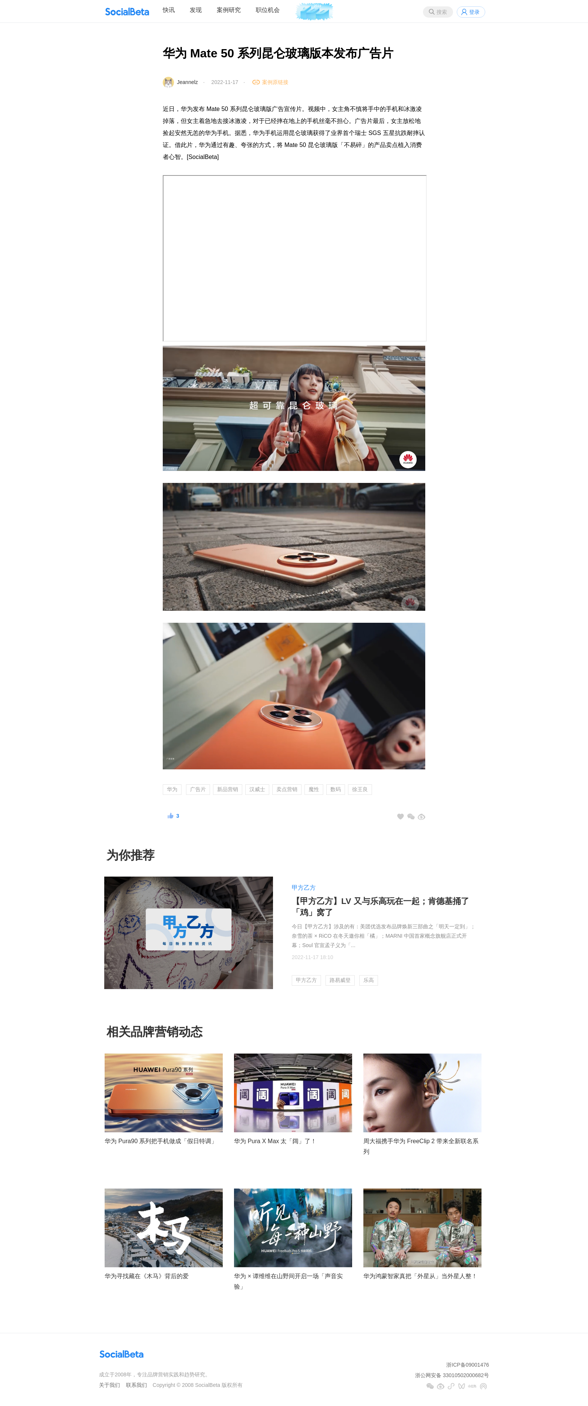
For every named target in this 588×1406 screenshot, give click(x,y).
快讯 (169, 10)
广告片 (198, 789)
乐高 (368, 980)
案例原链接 (275, 82)
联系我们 (136, 1385)
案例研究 (229, 10)
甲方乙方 (304, 887)
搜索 (441, 12)
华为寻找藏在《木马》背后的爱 (147, 1276)
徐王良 (360, 789)
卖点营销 (286, 789)
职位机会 (268, 10)
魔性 (314, 789)
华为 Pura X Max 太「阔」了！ (275, 1141)
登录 (474, 12)
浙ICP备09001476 (467, 1365)
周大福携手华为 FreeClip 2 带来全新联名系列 (420, 1146)
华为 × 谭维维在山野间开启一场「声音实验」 (288, 1281)
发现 (196, 10)
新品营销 (227, 789)
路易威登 (340, 980)
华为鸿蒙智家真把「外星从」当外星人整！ (420, 1276)
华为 (172, 789)
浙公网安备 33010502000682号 (452, 1375)
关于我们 (109, 1385)
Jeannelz (187, 82)
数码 (335, 789)
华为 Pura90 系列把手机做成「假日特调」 (161, 1141)
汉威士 (257, 789)
